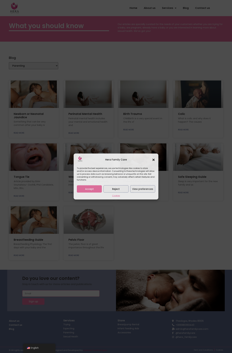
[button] (153, 159)
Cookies (116, 195)
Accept (89, 189)
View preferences (142, 189)
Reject (116, 189)
